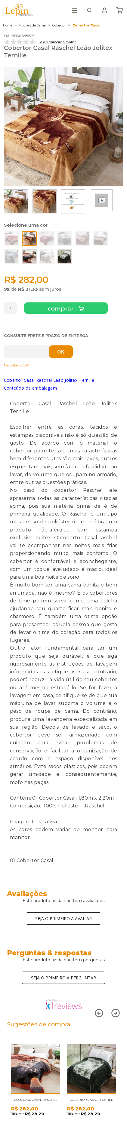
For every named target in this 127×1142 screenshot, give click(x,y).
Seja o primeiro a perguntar (63, 978)
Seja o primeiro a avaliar (63, 918)
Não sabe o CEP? (17, 365)
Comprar (61, 308)
